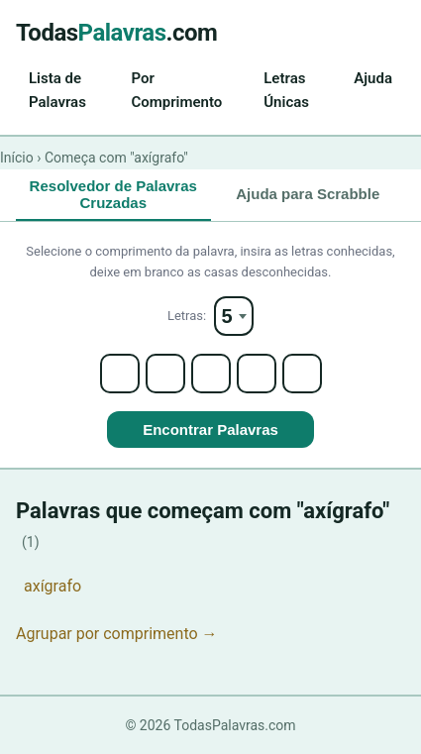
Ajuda (373, 78)
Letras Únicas (286, 90)
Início (17, 157)
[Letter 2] (165, 373)
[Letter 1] (120, 373)
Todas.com (116, 33)
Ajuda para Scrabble (307, 193)
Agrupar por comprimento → (117, 633)
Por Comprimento (176, 90)
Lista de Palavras (57, 90)
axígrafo (52, 586)
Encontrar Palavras (210, 429)
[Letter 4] (256, 373)
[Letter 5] (302, 373)
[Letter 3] (211, 373)
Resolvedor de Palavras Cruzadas (113, 194)
